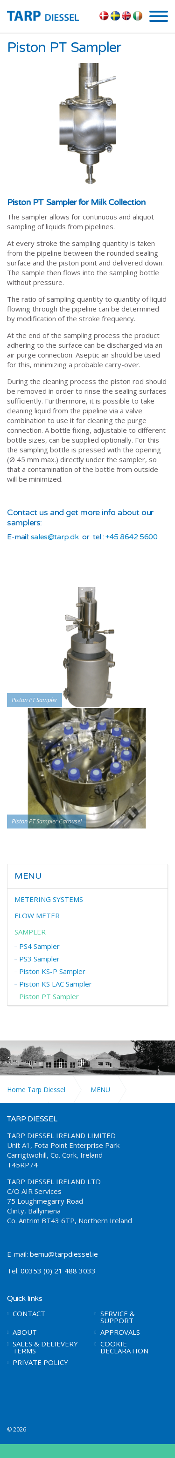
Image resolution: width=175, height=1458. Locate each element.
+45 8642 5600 (131, 537)
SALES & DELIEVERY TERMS (45, 1347)
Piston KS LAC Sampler (55, 983)
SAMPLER (30, 931)
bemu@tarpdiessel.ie (64, 1254)
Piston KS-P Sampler (52, 971)
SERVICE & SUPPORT (117, 1317)
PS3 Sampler (39, 958)
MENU (27, 876)
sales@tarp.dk (55, 537)
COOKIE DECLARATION (124, 1347)
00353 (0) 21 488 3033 (58, 1270)
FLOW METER (37, 915)
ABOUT (25, 1332)
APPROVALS (120, 1332)
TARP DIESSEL (49, 15)
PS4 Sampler (39, 946)
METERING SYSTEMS (48, 899)
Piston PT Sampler (49, 996)
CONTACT (29, 1313)
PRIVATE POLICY (40, 1362)
